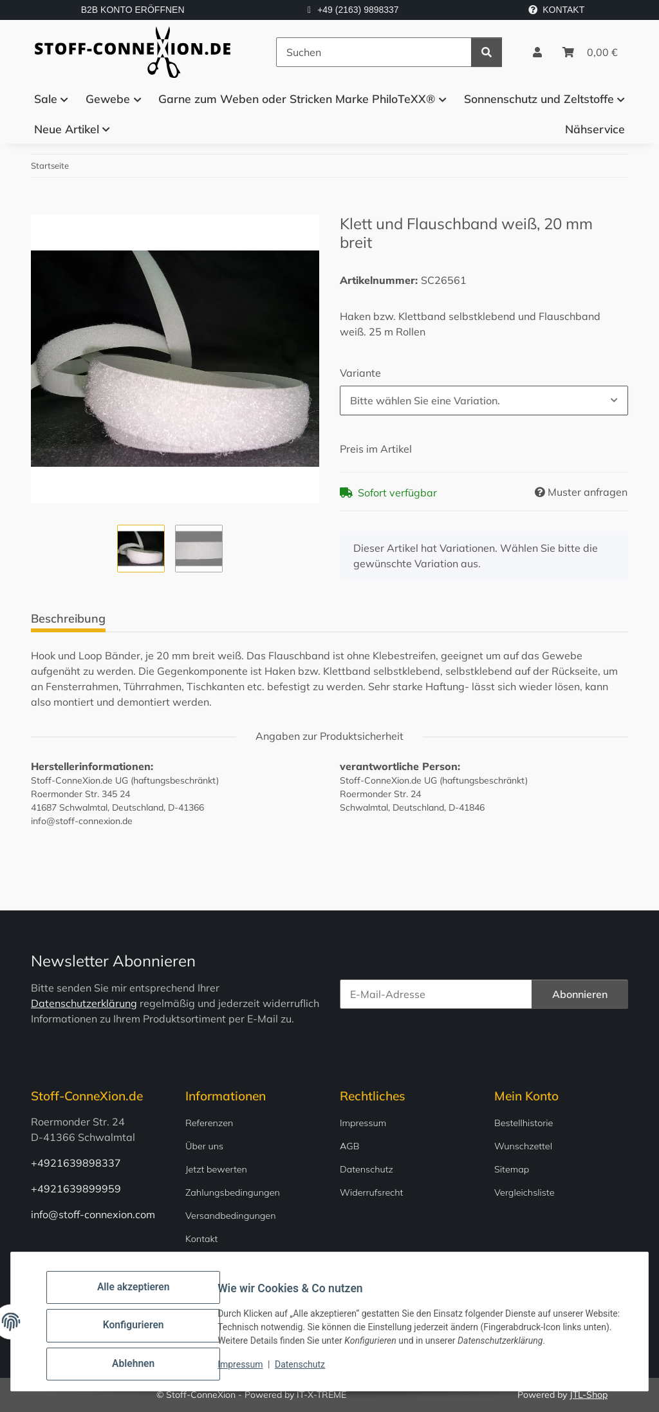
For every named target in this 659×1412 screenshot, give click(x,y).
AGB (350, 1146)
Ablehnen (141, 1366)
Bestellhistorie (523, 1123)
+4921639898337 (76, 1162)
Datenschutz (308, 1372)
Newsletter (208, 1262)
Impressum (248, 1372)
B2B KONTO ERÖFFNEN (133, 10)
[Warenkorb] (590, 52)
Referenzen (209, 1123)
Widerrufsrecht (371, 1192)
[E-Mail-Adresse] (436, 994)
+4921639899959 (76, 1188)
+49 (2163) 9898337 (358, 10)
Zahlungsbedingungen (232, 1192)
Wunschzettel (523, 1146)
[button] (537, 52)
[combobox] (484, 400)
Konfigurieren (141, 1333)
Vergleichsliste (524, 1192)
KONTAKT (556, 10)
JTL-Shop (589, 1394)
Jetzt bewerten (216, 1169)
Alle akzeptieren (141, 1299)
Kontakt (201, 1239)
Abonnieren (580, 994)
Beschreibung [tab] (68, 618)
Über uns (204, 1146)
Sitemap (511, 1169)
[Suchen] (374, 52)
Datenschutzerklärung (84, 1003)
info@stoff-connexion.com (93, 1214)
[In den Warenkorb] (41, 207)
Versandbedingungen (230, 1215)
